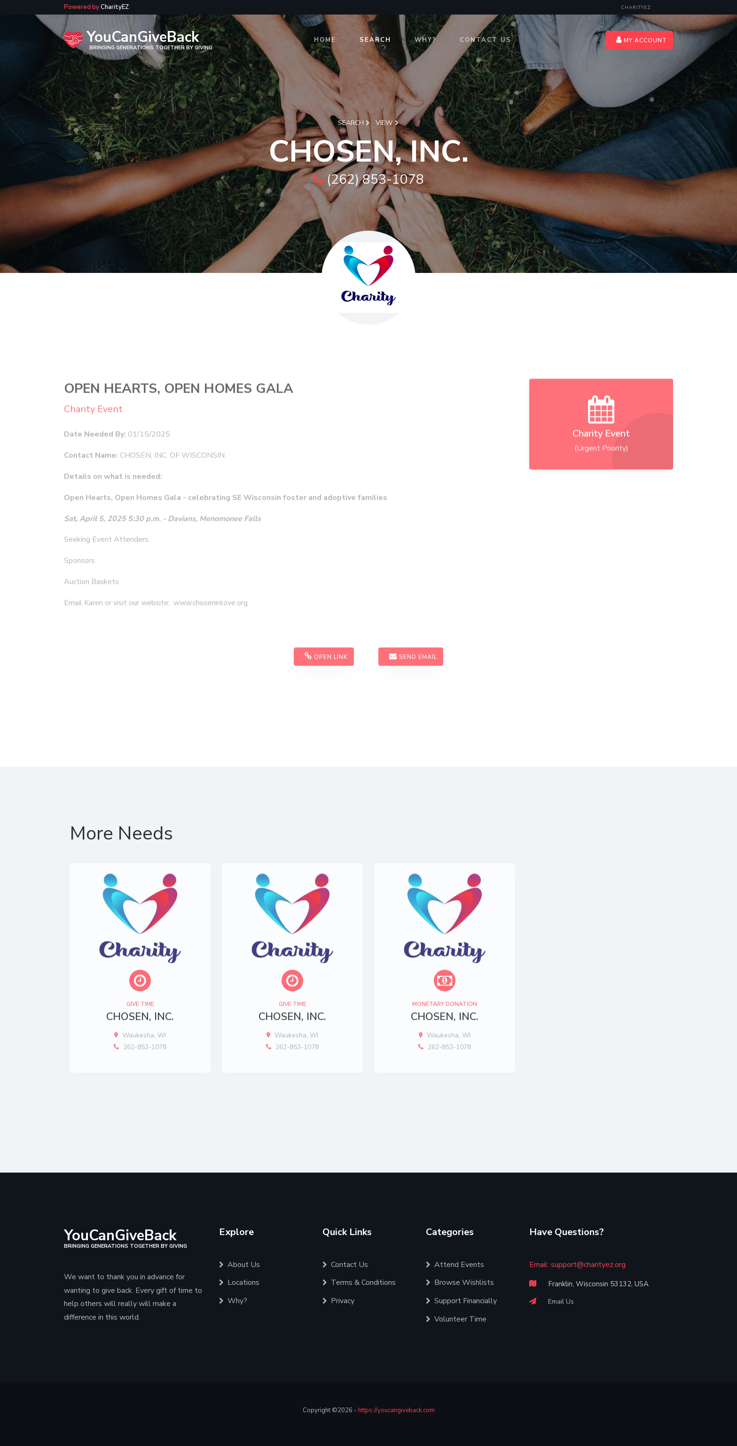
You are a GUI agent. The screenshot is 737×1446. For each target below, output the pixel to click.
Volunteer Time (456, 1319)
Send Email (413, 684)
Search (375, 40)
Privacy (338, 1301)
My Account (641, 40)
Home (325, 40)
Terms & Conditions (359, 1282)
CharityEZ (636, 7)
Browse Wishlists (460, 1282)
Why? (425, 40)
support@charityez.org (588, 1264)
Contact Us (485, 40)
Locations (239, 1282)
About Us (239, 1264)
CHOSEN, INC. (140, 1045)
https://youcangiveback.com (396, 1410)
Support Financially (461, 1301)
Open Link (326, 684)
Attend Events (455, 1264)
